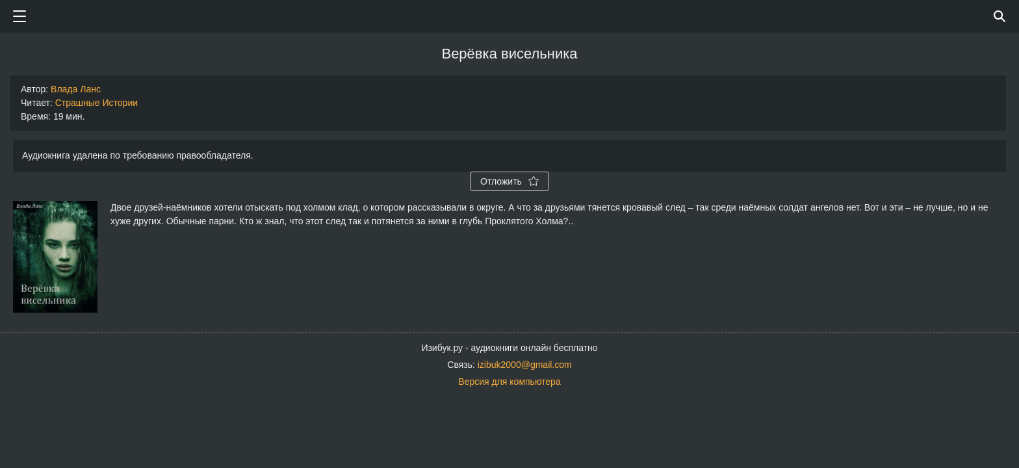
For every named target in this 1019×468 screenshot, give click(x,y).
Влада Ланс (76, 89)
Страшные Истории (96, 103)
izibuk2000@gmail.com (525, 364)
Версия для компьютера (509, 381)
